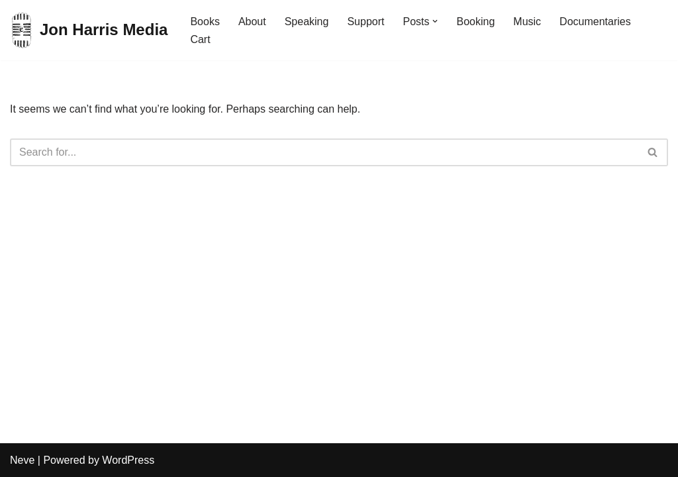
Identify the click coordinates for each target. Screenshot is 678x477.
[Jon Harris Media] (89, 30)
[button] (435, 21)
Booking (475, 21)
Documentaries (595, 21)
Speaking (307, 21)
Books (204, 21)
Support (365, 21)
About (252, 21)
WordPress (128, 460)
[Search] (324, 152)
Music (527, 21)
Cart (200, 39)
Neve (22, 460)
